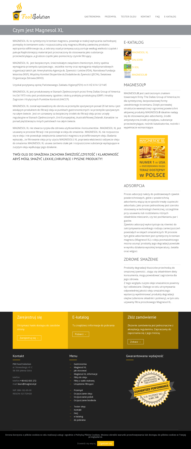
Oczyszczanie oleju (83, 393)
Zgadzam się (105, 443)
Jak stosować (80, 370)
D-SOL (131, 67)
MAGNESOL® (135, 74)
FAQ (157, 16)
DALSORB (133, 59)
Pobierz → (81, 334)
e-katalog (170, 16)
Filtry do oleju (80, 377)
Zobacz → (135, 341)
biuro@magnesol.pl (27, 384)
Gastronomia (92, 16)
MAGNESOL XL (136, 52)
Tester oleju (128, 16)
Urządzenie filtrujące (84, 384)
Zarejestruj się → (29, 338)
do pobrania (80, 420)
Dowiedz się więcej (86, 443)
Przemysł (110, 16)
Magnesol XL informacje (85, 374)
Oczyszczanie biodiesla (85, 400)
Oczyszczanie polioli (83, 396)
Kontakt (146, 16)
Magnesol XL (80, 367)
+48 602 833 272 (28, 380)
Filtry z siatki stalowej (84, 380)
